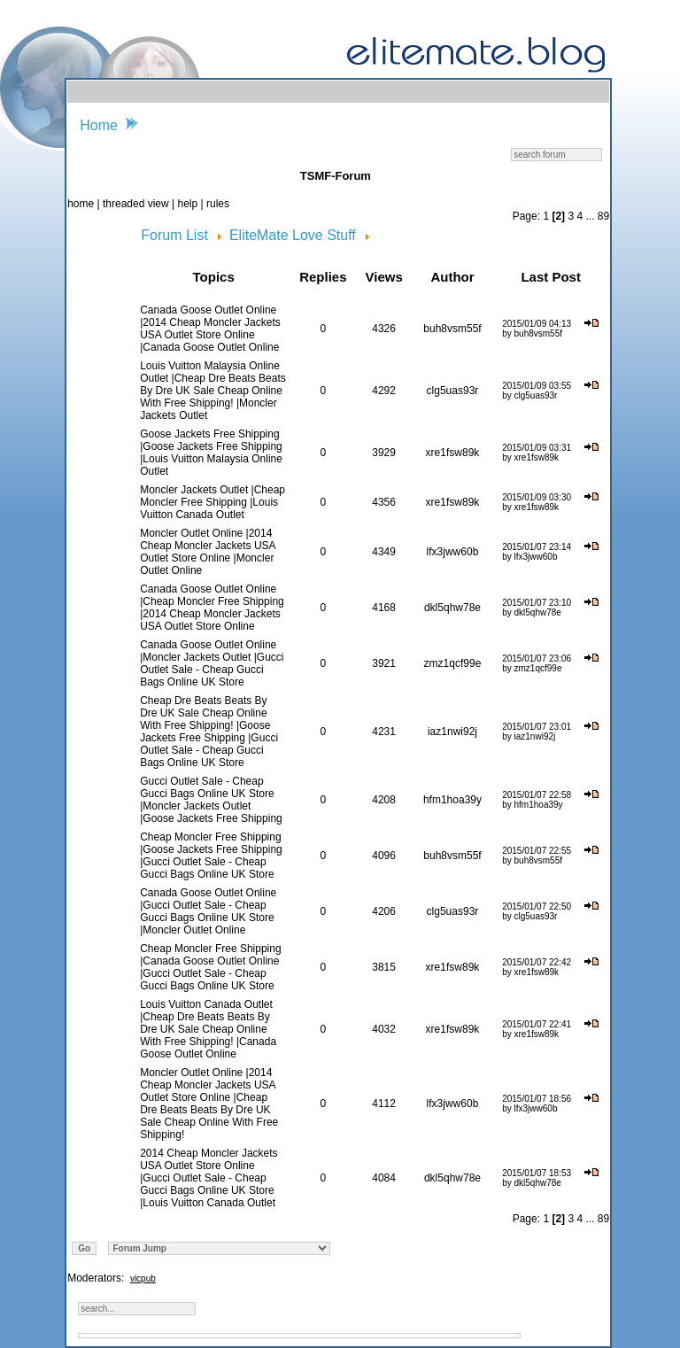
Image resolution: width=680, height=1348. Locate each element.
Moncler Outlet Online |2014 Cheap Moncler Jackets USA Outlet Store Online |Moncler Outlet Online (207, 552)
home (82, 204)
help (188, 204)
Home (99, 125)
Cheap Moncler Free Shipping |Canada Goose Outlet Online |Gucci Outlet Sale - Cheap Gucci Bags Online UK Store (210, 967)
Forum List (174, 235)
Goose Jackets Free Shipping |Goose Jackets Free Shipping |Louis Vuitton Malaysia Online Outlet (211, 452)
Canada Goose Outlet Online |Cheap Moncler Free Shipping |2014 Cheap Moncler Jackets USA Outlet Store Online (212, 607)
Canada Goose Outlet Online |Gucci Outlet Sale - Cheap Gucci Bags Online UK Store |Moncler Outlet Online (208, 911)
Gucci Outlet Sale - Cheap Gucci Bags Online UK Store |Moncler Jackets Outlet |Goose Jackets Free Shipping (211, 800)
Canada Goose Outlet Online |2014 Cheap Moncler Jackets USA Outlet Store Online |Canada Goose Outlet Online (210, 328)
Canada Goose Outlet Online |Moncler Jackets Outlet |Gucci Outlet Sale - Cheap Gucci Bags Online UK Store (211, 663)
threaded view (136, 204)
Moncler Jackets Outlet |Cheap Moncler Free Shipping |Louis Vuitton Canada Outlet (212, 502)
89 (603, 216)
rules (217, 204)
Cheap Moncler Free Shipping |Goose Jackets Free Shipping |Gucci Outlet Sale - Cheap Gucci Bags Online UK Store (211, 855)
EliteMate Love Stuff (292, 235)
